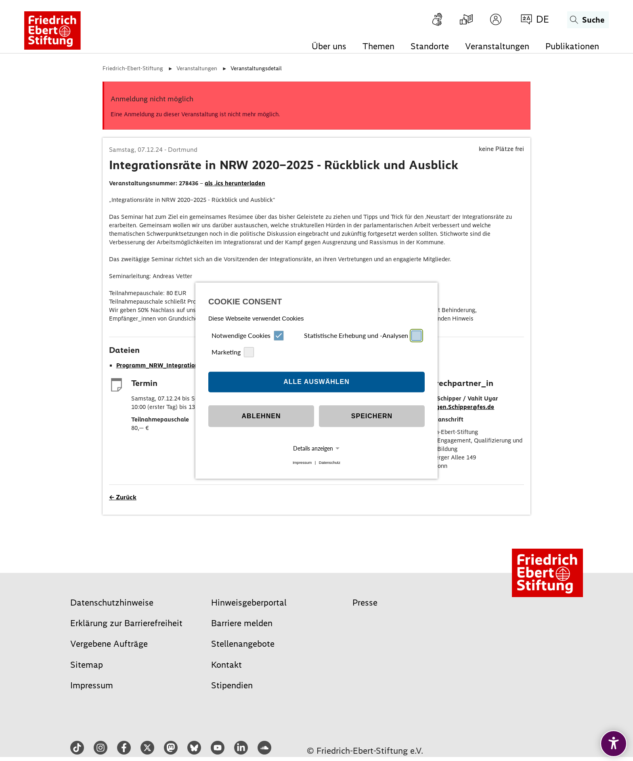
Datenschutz (329, 462)
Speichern (371, 416)
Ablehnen (261, 416)
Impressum (302, 462)
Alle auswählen (316, 381)
